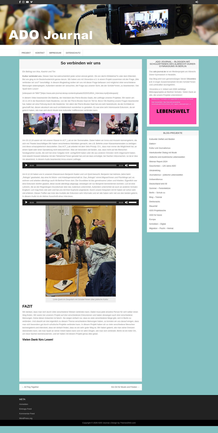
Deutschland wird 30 (158, 184)
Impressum (55, 53)
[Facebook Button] (20, 2)
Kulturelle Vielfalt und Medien (162, 139)
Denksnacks (154, 201)
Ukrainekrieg (154, 170)
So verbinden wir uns (81, 63)
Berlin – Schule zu (157, 192)
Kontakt (40, 53)
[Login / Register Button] (196, 2)
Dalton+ (152, 144)
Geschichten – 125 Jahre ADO (162, 166)
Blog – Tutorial (155, 197)
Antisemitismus (155, 179)
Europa (152, 219)
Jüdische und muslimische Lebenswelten (167, 157)
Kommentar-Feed (27, 413)
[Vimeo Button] (31, 2)
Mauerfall (153, 206)
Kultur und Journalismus (159, 148)
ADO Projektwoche (157, 210)
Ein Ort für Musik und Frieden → (125, 387)
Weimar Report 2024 (158, 161)
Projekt (26, 53)
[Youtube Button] (27, 2)
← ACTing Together (30, 387)
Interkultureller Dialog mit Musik (163, 152)
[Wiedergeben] (26, 165)
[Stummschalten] (126, 165)
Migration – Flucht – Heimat (161, 228)
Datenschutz (73, 53)
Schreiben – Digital (157, 224)
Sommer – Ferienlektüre (159, 188)
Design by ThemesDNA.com (123, 423)
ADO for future (155, 215)
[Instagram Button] (23, 2)
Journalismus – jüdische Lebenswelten (166, 175)
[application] (80, 165)
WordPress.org (25, 418)
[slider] (76, 165)
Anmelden (23, 404)
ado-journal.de (159, 71)
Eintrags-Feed (25, 409)
